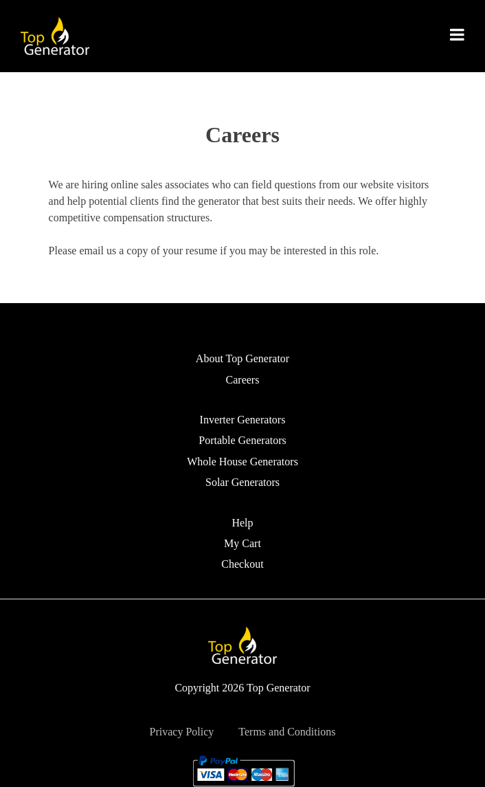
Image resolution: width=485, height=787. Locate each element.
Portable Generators (242, 440)
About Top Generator (242, 358)
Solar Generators (242, 482)
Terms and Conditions (286, 732)
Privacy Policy (182, 732)
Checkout (242, 564)
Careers (243, 380)
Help (242, 523)
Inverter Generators (243, 419)
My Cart (242, 543)
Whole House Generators (242, 461)
